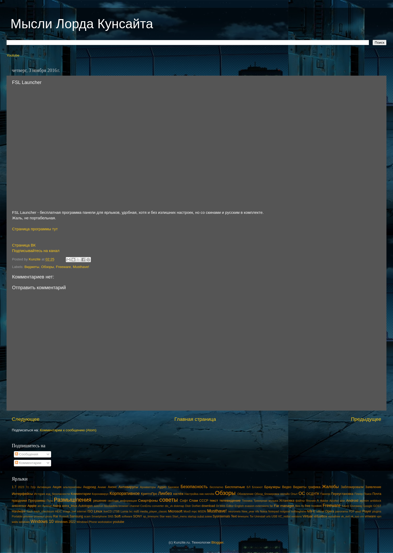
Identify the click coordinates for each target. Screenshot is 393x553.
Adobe (324, 500)
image (66, 511)
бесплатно (216, 487)
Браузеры (272, 487)
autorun (98, 505)
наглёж (178, 494)
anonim (364, 500)
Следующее (26, 419)
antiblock (375, 500)
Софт (184, 500)
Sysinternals (221, 516)
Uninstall (259, 516)
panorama (341, 511)
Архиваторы (148, 487)
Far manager (284, 506)
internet (81, 511)
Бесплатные (235, 487)
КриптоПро (149, 494)
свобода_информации (122, 500)
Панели (325, 493)
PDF (351, 511)
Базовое (173, 487)
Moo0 (187, 511)
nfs (257, 511)
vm (362, 516)
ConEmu (145, 505)
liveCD (107, 511)
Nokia (263, 511)
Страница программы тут (35, 229)
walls (15, 521)
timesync (243, 516)
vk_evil (345, 516)
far (271, 505)
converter (158, 505)
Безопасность (194, 486)
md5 (136, 511)
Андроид (89, 487)
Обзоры (47, 267)
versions (296, 516)
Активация (44, 487)
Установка (286, 500)
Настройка (191, 493)
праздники (19, 500)
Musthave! (81, 267)
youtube (118, 522)
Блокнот (257, 487)
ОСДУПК (312, 494)
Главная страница (195, 419)
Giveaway (356, 505)
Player (366, 511)
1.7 (14, 487)
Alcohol (334, 500)
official (320, 511)
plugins (376, 511)
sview (208, 516)
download (208, 506)
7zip (33, 487)
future (345, 505)
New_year (248, 511)
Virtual (308, 516)
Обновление (245, 493)
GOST (377, 505)
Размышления (72, 499)
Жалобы (330, 486)
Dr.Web (221, 505)
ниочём (209, 493)
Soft (117, 516)
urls (268, 516)
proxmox (39, 516)
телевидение (230, 500)
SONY (137, 516)
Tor (252, 516)
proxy (48, 516)
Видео (286, 487)
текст (214, 500)
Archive (47, 505)
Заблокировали (352, 487)
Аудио (161, 487)
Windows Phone (87, 521)
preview (28, 516)
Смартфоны (148, 500)
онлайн (285, 493)
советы (168, 499)
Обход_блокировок (266, 493)
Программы (37, 500)
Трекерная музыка (266, 500)
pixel (358, 511)
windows (24, 521)
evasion (249, 505)
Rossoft (64, 516)
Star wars (166, 516)
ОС (302, 493)
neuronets (234, 511)
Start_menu (179, 516)
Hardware (19, 511)
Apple (32, 506)
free (307, 506)
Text (234, 516)
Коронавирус (100, 493)
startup (192, 516)
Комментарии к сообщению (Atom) (68, 430)
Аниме (102, 487)
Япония (311, 500)
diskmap (179, 505)
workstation (105, 521)
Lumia (124, 511)
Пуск (50, 500)
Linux (98, 511)
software (127, 516)
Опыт (294, 493)
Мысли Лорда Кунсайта (81, 23)
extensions (262, 505)
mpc (194, 511)
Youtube (13, 55)
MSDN (202, 511)
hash (30, 511)
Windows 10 (41, 521)
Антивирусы (128, 487)
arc (39, 505)
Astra (57, 506)
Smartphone (99, 516)
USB (274, 516)
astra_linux (70, 506)
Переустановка (342, 494)
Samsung (76, 516)
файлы (300, 500)
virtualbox (320, 516)
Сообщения (26, 454)
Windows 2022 (65, 522)
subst (200, 516)
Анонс (112, 487)
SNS (110, 516)
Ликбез (165, 493)
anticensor (19, 506)
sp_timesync (151, 516)
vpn (379, 516)
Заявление (373, 487)
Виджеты (31, 267)
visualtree (334, 516)
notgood (285, 511)
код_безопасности (58, 493)
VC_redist (284, 516)
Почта (377, 494)
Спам (193, 500)
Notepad (273, 511)
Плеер (358, 493)
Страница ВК (24, 245)
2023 (21, 487)
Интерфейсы (22, 494)
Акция (57, 487)
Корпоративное (125, 493)
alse (342, 500)
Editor (230, 505)
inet (74, 511)
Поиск (368, 493)
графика (314, 487)
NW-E (311, 511)
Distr (188, 505)
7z (27, 487)
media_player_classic (153, 511)
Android (352, 500)
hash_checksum (44, 511)
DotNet (196, 505)
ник (201, 493)
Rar (55, 516)
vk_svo (355, 516)
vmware (370, 516)
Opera (329, 511)
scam (87, 516)
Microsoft (175, 511)
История (39, 493)
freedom (316, 505)
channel (134, 505)
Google (367, 505)
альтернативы (72, 487)
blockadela (111, 505)
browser (123, 505)
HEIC (58, 511)
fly (302, 505)
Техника (247, 500)
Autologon (85, 506)
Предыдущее (366, 419)
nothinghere (298, 511)
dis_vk (169, 505)
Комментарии (28, 463)
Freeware (63, 267)
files (297, 505)
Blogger (217, 542)
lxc (131, 511)
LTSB (116, 511)
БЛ (248, 487)
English (239, 505)
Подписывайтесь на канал (35, 251)
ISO (90, 511)
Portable (17, 516)
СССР (203, 500)
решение (99, 500)
